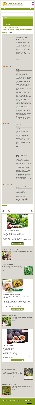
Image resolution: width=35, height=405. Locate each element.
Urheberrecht (19, 400)
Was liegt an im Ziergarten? (9, 384)
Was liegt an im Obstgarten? (9, 315)
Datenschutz (12, 400)
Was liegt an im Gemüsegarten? (10, 249)
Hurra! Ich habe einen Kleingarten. (10, 366)
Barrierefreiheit (27, 400)
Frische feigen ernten (8, 345)
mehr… (13, 254)
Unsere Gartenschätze (7, 264)
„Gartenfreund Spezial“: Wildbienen (11, 294)
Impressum (5, 400)
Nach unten (4, 32)
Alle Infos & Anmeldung (17, 243)
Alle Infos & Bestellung (17, 309)
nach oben (29, 403)
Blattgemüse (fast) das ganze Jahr (11, 230)
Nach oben (4, 205)
